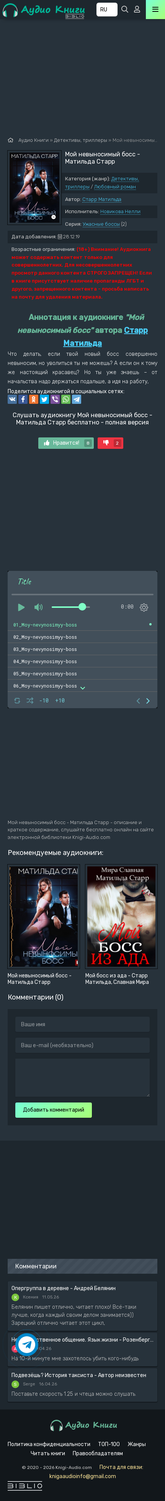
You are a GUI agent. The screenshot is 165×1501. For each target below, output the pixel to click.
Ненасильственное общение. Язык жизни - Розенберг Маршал (82, 1340)
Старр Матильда (101, 199)
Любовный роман (115, 187)
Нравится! (68, 443)
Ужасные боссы (101, 224)
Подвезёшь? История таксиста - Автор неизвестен (78, 1375)
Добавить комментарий (53, 1110)
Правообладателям (98, 1453)
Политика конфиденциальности (49, 1444)
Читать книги (48, 1453)
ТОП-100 (109, 1444)
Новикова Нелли (120, 211)
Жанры (136, 1444)
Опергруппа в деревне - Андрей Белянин (63, 1288)
